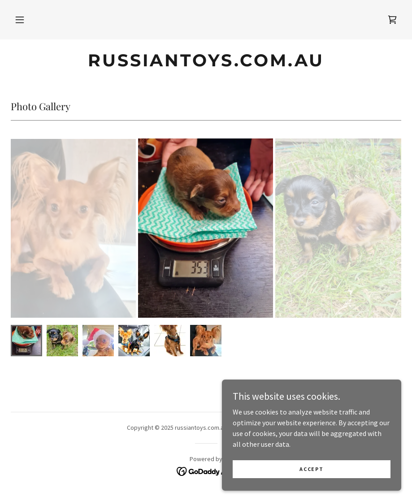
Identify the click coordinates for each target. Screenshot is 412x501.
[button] (20, 20)
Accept (311, 469)
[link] (392, 20)
